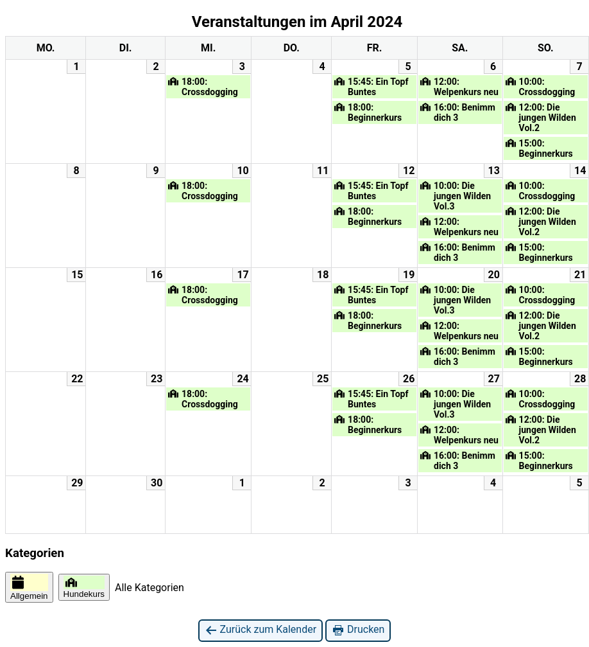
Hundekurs (84, 587)
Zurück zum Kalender (261, 630)
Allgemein (29, 587)
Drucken (358, 630)
